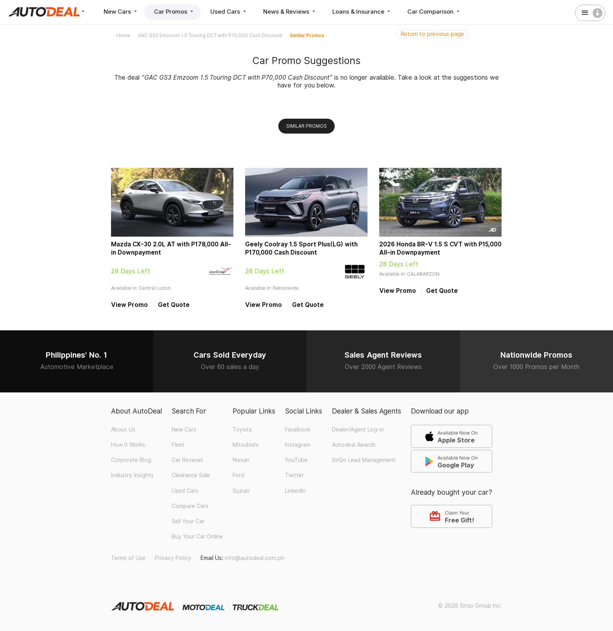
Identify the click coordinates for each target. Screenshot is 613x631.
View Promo (129, 304)
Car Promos (174, 11)
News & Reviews (290, 11)
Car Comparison (434, 11)
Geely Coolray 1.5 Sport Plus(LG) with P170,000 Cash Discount (301, 248)
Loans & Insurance (362, 11)
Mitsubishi (245, 445)
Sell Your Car (188, 521)
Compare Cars (190, 506)
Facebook (297, 429)
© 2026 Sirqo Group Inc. (470, 605)
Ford (238, 475)
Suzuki (241, 491)
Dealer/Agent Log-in (358, 429)
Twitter (294, 475)
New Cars (121, 11)
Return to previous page (432, 34)
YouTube (296, 460)
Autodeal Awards (354, 445)
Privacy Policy (173, 558)
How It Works (128, 445)
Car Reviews (187, 460)
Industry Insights (132, 475)
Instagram (297, 445)
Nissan (241, 460)
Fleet (178, 445)
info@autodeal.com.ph (254, 558)
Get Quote (174, 304)
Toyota (242, 429)
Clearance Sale (191, 475)
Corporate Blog (131, 460)
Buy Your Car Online (197, 536)
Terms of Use (128, 558)
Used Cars (228, 11)
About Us (123, 429)
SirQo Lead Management (364, 460)
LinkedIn (295, 491)
